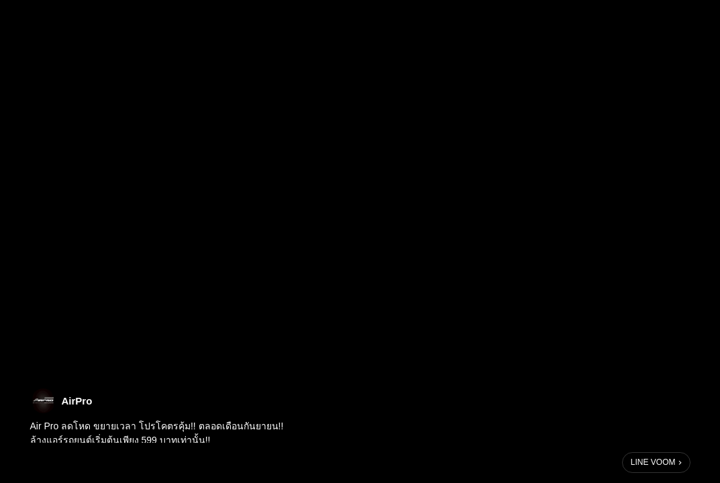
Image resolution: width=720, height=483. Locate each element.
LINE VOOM (653, 462)
